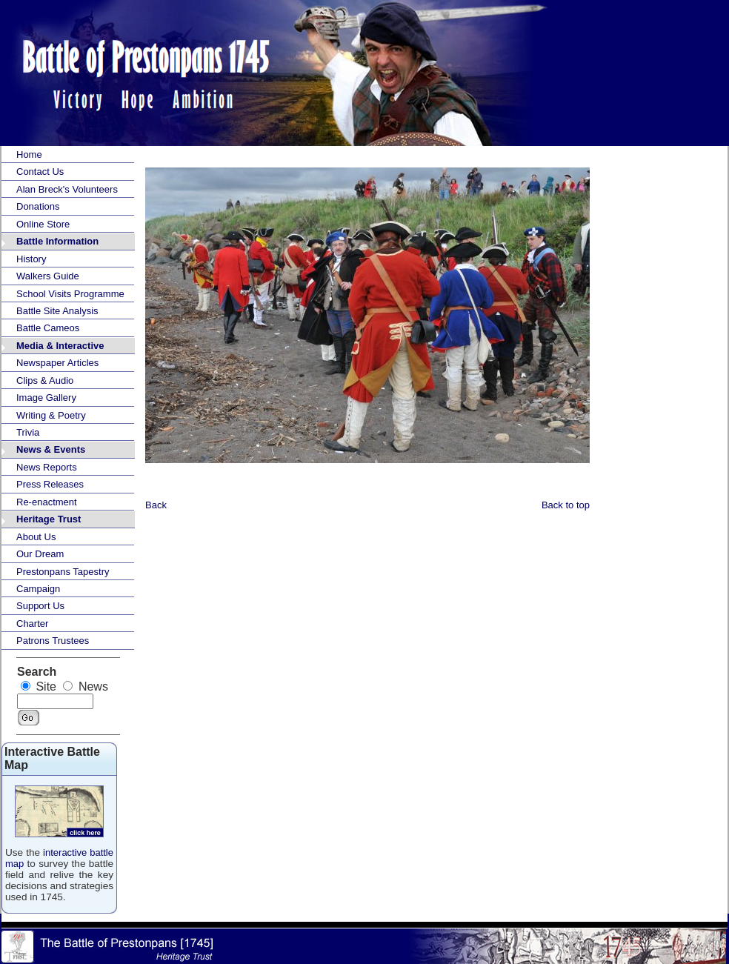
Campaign (38, 588)
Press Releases (50, 484)
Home (29, 154)
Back (156, 505)
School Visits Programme (70, 293)
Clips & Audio (44, 380)
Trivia (27, 432)
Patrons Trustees (52, 640)
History (31, 259)
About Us (36, 536)
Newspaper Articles (57, 362)
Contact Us (40, 171)
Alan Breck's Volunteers (67, 189)
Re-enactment (46, 502)
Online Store (43, 224)
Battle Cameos (47, 327)
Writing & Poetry (51, 415)
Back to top (566, 505)
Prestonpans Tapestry (63, 571)
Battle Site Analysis (57, 310)
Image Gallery (46, 397)
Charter (32, 623)
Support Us (40, 605)
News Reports (46, 467)
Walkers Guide (47, 276)
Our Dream (40, 553)
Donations (38, 206)
